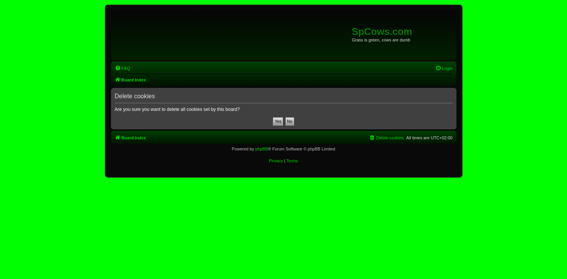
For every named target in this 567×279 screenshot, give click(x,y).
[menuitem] (122, 68)
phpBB (261, 149)
